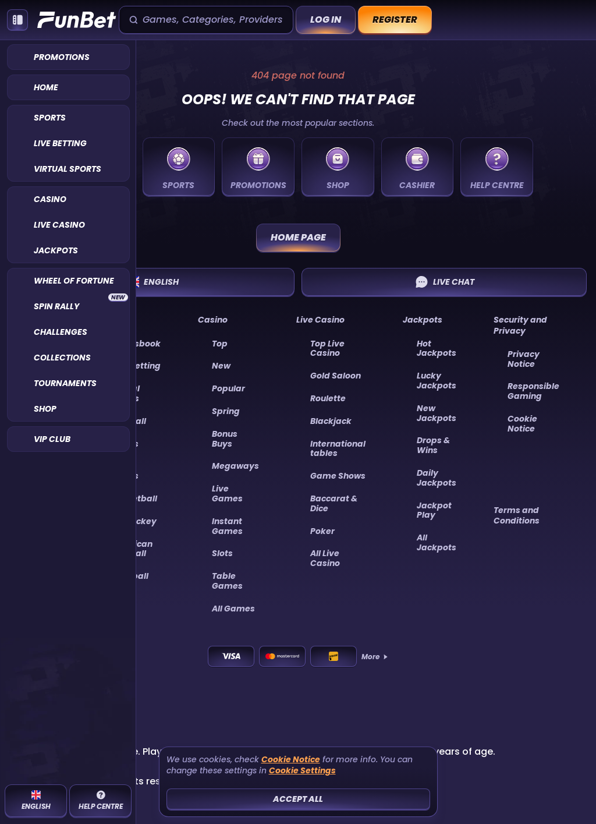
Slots (222, 553)
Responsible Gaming (533, 391)
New (221, 366)
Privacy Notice (524, 359)
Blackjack (331, 421)
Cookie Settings (302, 770)
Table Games (227, 581)
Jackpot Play (434, 510)
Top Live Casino (327, 348)
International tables (338, 448)
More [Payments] (375, 656)
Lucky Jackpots (436, 380)
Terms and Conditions (517, 515)
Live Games (227, 493)
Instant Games (227, 526)
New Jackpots (436, 413)
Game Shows (338, 476)
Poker (322, 531)
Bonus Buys (224, 439)
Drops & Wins (433, 445)
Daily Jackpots (436, 478)
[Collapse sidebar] (17, 19)
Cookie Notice (522, 423)
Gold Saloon (335, 375)
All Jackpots (436, 542)
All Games (233, 608)
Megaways (235, 466)
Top (220, 343)
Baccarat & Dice (333, 503)
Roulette (328, 398)
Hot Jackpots (436, 348)
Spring (226, 411)
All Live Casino (325, 558)
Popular (228, 388)
